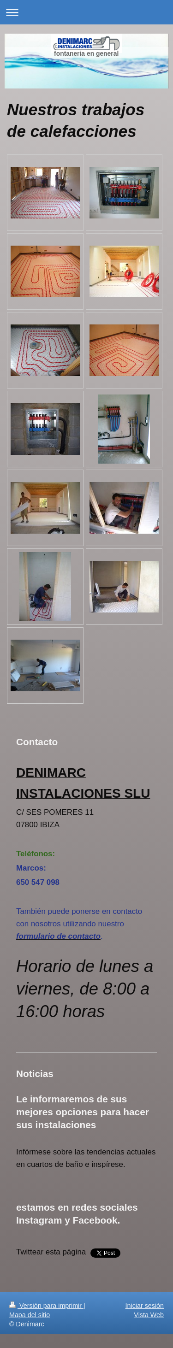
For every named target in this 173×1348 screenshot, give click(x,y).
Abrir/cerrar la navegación (86, 12)
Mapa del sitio (29, 1315)
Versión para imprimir (46, 1305)
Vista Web (149, 1315)
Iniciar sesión (144, 1305)
